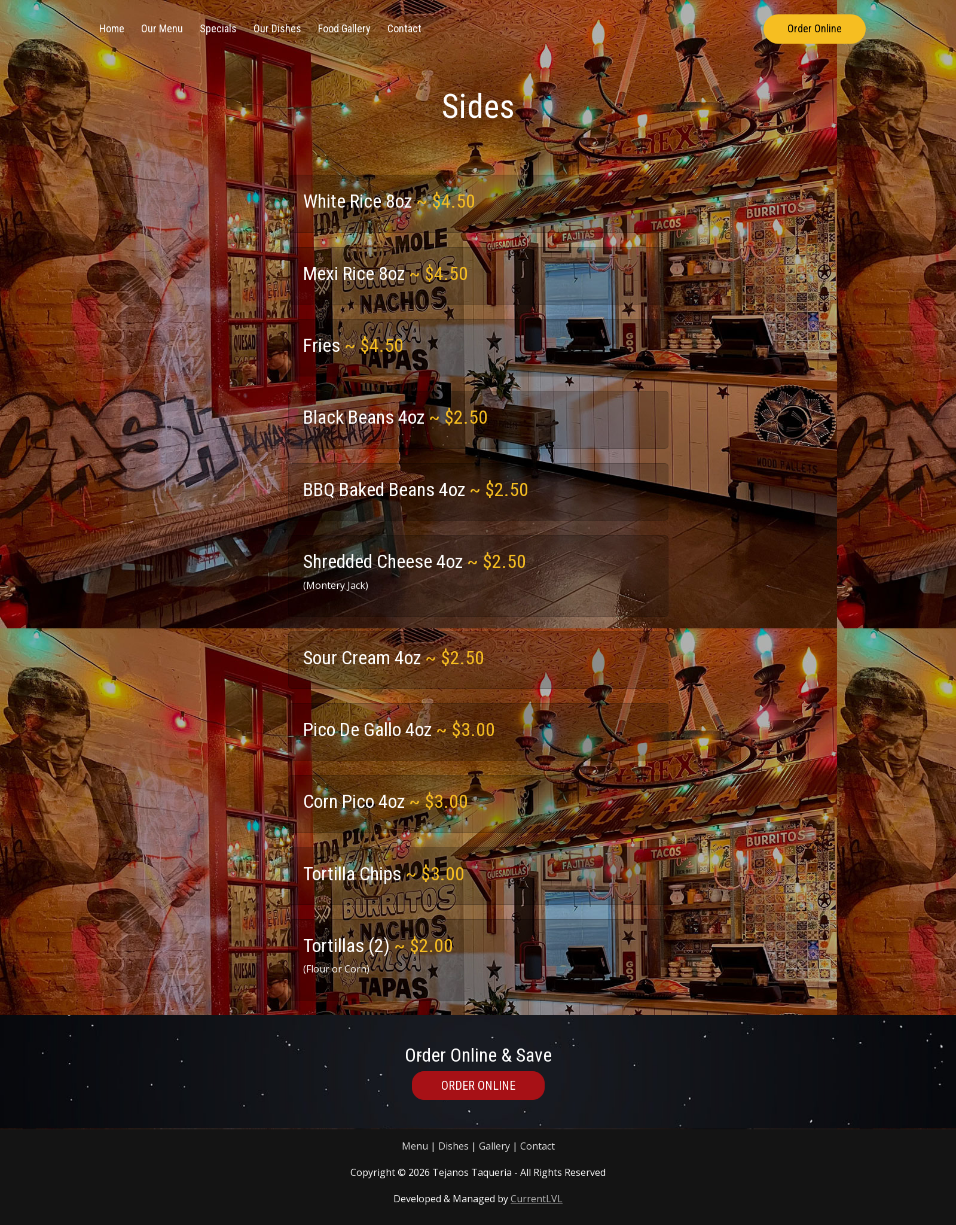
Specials (218, 28)
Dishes (453, 1146)
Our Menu (162, 28)
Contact (404, 28)
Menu (415, 1146)
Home (111, 28)
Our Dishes (277, 28)
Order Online (814, 28)
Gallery (494, 1146)
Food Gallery (344, 28)
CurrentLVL (537, 1198)
